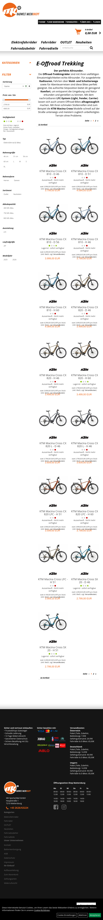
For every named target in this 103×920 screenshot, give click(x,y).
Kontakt (7, 845)
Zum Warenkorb (56, 22)
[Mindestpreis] (14, 105)
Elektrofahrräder (24, 42)
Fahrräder (48, 42)
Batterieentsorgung (12, 849)
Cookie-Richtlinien (42, 910)
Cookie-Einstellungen (67, 915)
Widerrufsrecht (10, 883)
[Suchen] (91, 48)
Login (97, 22)
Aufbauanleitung (11, 870)
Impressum (9, 862)
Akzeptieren (95, 915)
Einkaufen (72, 22)
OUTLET (66, 42)
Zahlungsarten (10, 879)
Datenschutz (9, 858)
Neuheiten (84, 42)
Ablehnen (83, 915)
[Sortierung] (13, 86)
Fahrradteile (48, 48)
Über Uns (86, 22)
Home (42, 22)
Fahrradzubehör (23, 48)
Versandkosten (58, 254)
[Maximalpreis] (14, 109)
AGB (6, 853)
